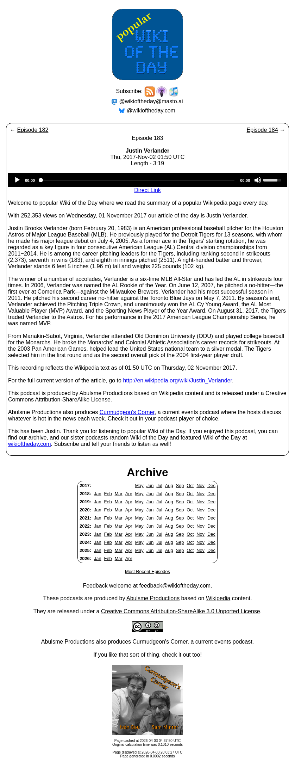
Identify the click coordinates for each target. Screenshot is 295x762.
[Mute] (257, 180)
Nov (200, 485)
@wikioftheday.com (151, 110)
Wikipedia (218, 598)
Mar (119, 493)
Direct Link (147, 190)
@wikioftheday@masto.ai (151, 101)
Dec (211, 485)
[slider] (273, 179)
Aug (169, 485)
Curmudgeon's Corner (127, 412)
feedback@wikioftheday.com (175, 586)
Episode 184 (262, 130)
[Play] (17, 180)
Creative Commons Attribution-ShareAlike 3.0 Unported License (180, 611)
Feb (108, 493)
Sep (180, 485)
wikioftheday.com (29, 444)
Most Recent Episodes (147, 571)
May (139, 485)
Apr (128, 493)
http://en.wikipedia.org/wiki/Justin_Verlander (177, 380)
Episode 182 (32, 130)
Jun (150, 485)
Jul (159, 485)
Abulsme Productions (153, 598)
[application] (147, 180)
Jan (97, 493)
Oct (190, 485)
